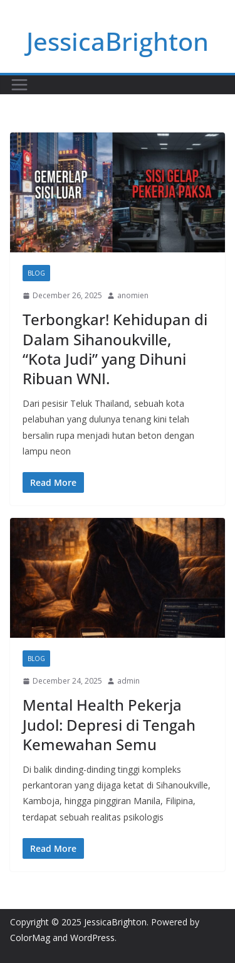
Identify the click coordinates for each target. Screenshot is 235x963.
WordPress (92, 938)
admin (128, 680)
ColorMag (30, 938)
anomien (133, 295)
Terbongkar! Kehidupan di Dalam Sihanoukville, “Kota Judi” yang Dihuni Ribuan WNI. (115, 349)
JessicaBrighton (117, 41)
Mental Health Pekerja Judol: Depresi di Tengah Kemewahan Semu (109, 724)
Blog (36, 273)
